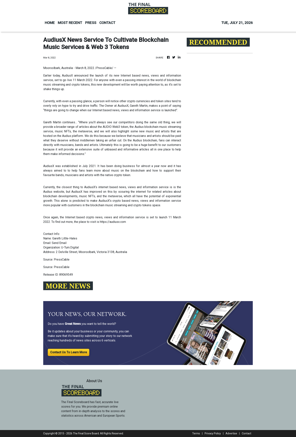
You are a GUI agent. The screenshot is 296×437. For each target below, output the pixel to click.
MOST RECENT (70, 23)
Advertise (231, 433)
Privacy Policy (213, 433)
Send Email (59, 243)
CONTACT (107, 23)
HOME (50, 23)
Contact (246, 433)
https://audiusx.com (113, 222)
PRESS (90, 23)
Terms (196, 433)
